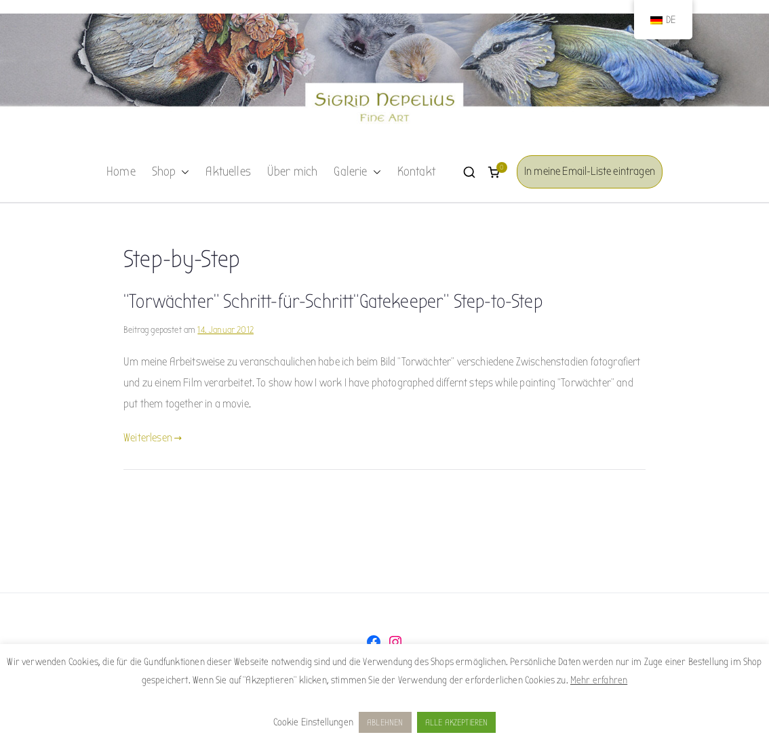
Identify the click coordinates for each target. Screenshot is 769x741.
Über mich (292, 171)
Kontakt (416, 171)
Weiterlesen (152, 437)
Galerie (357, 172)
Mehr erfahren (598, 680)
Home (121, 171)
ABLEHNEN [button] (385, 722)
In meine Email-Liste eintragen (589, 171)
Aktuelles (228, 171)
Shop (171, 172)
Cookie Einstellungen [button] (313, 722)
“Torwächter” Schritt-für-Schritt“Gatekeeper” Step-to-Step (333, 301)
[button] (182, 172)
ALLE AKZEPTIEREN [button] (456, 722)
